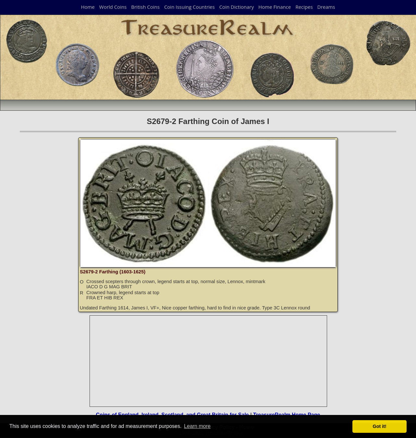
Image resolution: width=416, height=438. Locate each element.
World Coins (113, 7)
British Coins (145, 7)
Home (87, 7)
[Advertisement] (208, 361)
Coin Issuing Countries (189, 7)
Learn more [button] (197, 426)
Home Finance (274, 7)
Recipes (303, 7)
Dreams (326, 7)
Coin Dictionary (236, 7)
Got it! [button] (379, 426)
